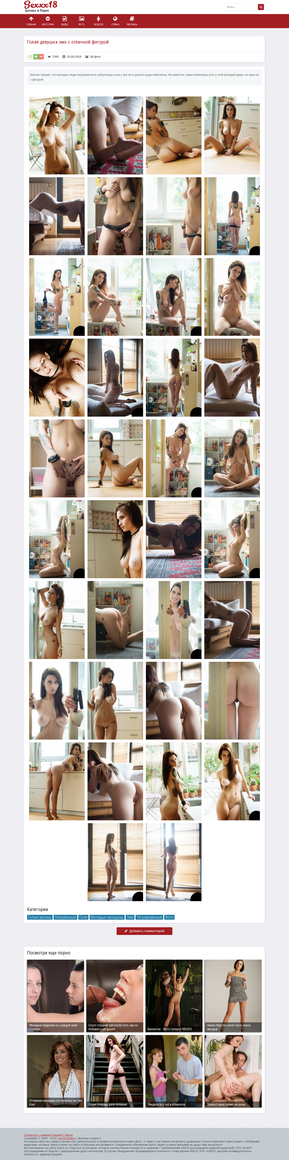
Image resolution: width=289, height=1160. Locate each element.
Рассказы (132, 21)
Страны (115, 21)
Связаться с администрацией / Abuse (48, 1135)
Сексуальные (65, 917)
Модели (99, 21)
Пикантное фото (44, 7)
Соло (83, 917)
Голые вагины (40, 917)
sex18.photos (66, 1138)
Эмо (130, 917)
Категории (48, 21)
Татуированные (149, 917)
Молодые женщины (107, 917)
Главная (31, 21)
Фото (82, 21)
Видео (65, 21)
